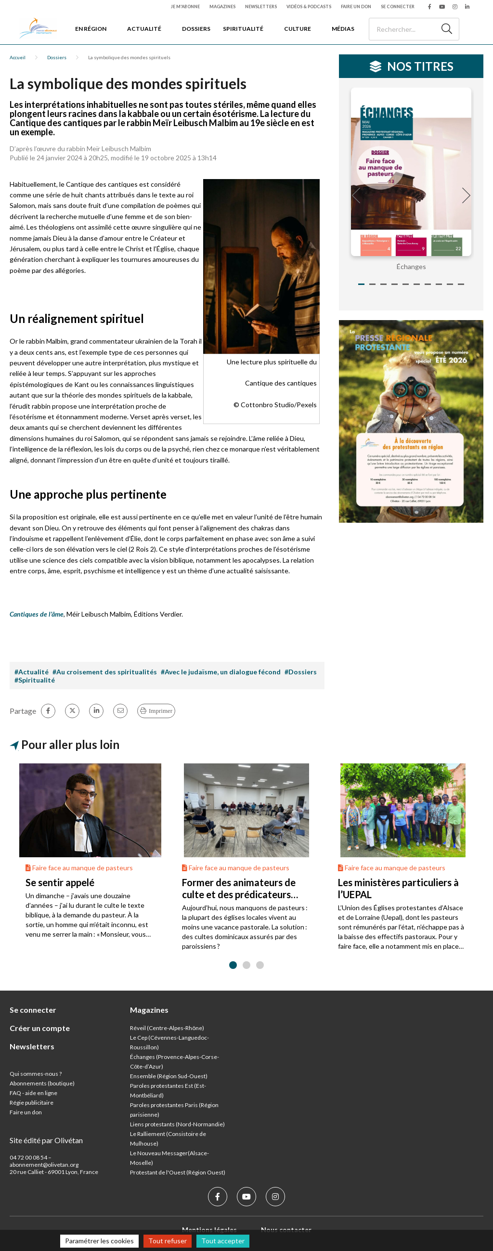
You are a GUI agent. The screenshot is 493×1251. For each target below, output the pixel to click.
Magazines (222, 6)
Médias (343, 28)
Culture (297, 28)
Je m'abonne (185, 6)
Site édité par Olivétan (46, 1140)
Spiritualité (243, 28)
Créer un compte (40, 1027)
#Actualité (31, 672)
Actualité (144, 28)
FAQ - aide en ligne (33, 1092)
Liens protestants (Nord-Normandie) (177, 1124)
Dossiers (196, 28)
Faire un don (356, 6)
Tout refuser (167, 1241)
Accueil (18, 57)
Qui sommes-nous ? (36, 1073)
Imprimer (160, 711)
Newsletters (261, 6)
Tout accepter (223, 1241)
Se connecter (398, 6)
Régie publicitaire (31, 1102)
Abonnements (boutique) (42, 1083)
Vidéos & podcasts (308, 6)
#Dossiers (301, 672)
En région (90, 28)
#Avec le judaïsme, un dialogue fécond (221, 672)
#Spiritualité (34, 680)
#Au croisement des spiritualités (104, 672)
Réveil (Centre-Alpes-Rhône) (167, 1028)
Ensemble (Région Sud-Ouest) (169, 1076)
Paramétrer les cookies (99, 1241)
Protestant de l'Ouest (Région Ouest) (177, 1172)
